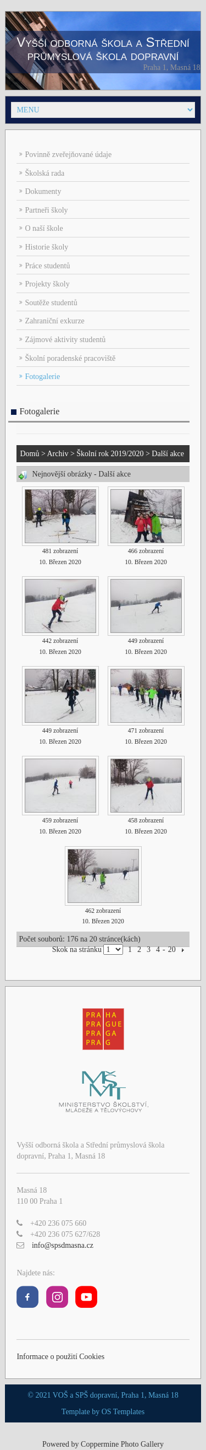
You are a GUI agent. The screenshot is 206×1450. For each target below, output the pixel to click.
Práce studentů (47, 266)
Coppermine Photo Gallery (122, 1444)
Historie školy (46, 247)
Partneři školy (46, 210)
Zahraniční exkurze (54, 321)
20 (172, 949)
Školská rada (44, 173)
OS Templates (123, 1412)
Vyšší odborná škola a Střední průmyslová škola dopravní (103, 49)
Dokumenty (43, 191)
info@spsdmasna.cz (62, 1245)
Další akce (168, 454)
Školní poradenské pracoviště (70, 358)
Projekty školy (47, 284)
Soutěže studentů (51, 303)
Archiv (58, 454)
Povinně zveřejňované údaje (68, 154)
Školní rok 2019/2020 (109, 454)
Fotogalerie (42, 376)
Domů (29, 454)
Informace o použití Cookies (60, 1356)
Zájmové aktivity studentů (65, 340)
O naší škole (44, 228)
